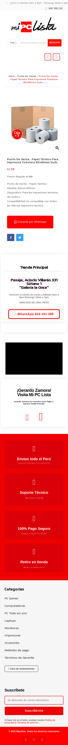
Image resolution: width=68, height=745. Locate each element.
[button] (54, 8)
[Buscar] (33, 42)
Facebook (10, 237)
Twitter (19, 237)
